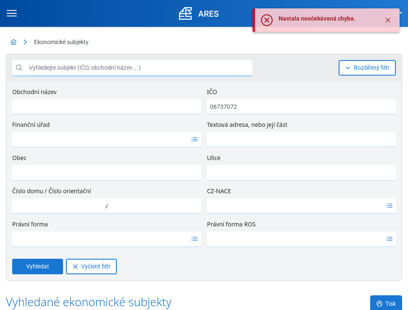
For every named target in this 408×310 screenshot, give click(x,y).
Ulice (214, 158)
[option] (100, 139)
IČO (212, 92)
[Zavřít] (388, 20)
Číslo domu (27, 191)
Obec (19, 158)
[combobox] (100, 139)
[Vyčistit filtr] (91, 266)
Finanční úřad (31, 125)
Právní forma (30, 224)
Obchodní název (34, 92)
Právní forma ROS (231, 224)
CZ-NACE (219, 191)
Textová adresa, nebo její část (247, 125)
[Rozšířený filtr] (367, 68)
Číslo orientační (69, 191)
